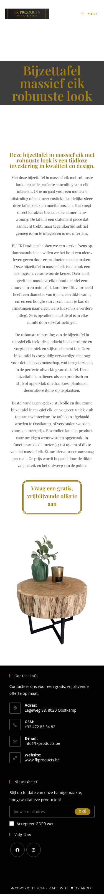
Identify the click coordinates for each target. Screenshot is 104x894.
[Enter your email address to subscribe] (52, 811)
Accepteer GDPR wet (31, 823)
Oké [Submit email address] (82, 811)
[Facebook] (17, 850)
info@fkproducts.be (42, 743)
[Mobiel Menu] (90, 14)
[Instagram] (33, 850)
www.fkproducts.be (42, 759)
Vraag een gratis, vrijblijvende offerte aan (52, 495)
